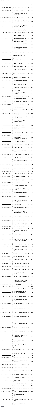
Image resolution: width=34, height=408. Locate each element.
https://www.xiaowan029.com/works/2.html (6, 399)
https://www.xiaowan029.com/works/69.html (6, 173)
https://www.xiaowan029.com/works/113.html (6, 32)
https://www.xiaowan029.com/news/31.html (6, 303)
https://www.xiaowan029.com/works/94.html (6, 96)
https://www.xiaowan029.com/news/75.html (6, 154)
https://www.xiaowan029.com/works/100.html (6, 77)
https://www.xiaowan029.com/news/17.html (6, 355)
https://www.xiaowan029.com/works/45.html (6, 256)
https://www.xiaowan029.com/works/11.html (6, 374)
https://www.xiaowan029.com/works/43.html (6, 263)
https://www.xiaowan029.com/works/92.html (6, 101)
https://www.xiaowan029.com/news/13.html (6, 367)
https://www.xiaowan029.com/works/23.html (6, 331)
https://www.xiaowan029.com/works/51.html (6, 234)
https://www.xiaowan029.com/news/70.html (6, 171)
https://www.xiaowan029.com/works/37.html (6, 284)
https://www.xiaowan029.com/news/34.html (6, 292)
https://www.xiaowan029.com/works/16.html (6, 357)
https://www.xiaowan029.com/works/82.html (6, 135)
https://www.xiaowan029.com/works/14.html (6, 364)
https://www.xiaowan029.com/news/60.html (6, 204)
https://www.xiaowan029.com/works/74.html (6, 157)
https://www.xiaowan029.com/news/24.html (6, 327)
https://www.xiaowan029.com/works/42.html (6, 266)
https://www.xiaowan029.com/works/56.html (6, 220)
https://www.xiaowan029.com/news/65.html (6, 185)
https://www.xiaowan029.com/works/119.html (6, 10)
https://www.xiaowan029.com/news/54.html (6, 226)
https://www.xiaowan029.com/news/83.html (6, 132)
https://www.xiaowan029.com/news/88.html (6, 113)
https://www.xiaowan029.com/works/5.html (6, 388)
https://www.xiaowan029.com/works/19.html (6, 349)
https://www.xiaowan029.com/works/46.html (6, 253)
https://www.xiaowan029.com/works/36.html (6, 286)
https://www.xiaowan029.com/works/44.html (6, 259)
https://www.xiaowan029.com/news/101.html (6, 73)
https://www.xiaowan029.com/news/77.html (6, 147)
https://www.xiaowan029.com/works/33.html (6, 296)
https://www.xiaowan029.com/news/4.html (6, 391)
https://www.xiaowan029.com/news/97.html (6, 87)
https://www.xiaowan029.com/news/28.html (6, 312)
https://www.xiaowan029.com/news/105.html (6, 59)
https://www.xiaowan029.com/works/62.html (6, 196)
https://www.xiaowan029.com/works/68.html (6, 176)
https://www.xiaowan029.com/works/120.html (6, 7)
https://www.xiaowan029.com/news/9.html (6, 380)
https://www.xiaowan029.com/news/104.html (6, 63)
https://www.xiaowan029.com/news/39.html (6, 276)
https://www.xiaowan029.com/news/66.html (6, 182)
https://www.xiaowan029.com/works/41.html (6, 269)
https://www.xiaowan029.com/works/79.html (6, 141)
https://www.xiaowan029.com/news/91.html (6, 104)
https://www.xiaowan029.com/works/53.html (6, 228)
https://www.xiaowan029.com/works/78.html (6, 144)
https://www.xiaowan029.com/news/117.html (6, 17)
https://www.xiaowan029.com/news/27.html (6, 316)
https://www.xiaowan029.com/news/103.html (6, 66)
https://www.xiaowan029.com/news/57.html (6, 216)
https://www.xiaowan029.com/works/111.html (6, 38)
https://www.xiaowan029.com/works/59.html (6, 207)
